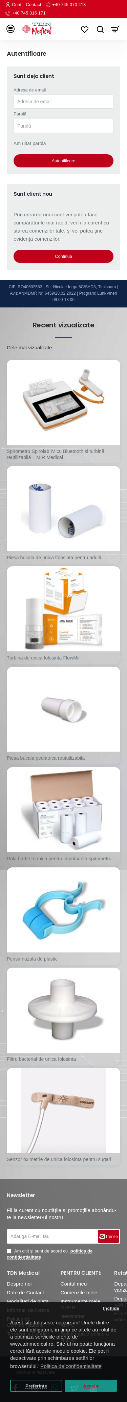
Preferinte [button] (36, 1385)
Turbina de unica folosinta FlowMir (43, 657)
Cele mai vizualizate (29, 347)
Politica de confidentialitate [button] (71, 1366)
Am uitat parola (30, 143)
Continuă (63, 256)
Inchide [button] (111, 1308)
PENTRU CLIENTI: (81, 1273)
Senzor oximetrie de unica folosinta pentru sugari (59, 1159)
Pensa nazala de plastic (32, 959)
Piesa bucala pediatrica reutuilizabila (46, 758)
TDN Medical (23, 1273)
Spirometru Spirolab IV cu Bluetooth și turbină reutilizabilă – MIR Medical (55, 454)
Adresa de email (30, 89)
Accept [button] (91, 1385)
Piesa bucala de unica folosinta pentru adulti (54, 557)
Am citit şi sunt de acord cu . (49, 1254)
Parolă (20, 113)
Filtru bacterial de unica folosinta (41, 1059)
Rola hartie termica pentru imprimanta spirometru (59, 858)
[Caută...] (100, 29)
